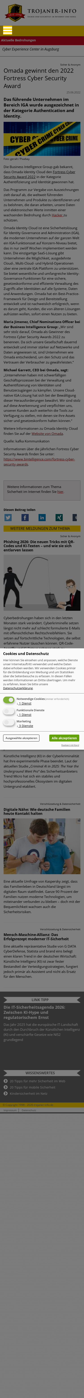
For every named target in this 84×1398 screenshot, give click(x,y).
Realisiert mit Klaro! (70, 745)
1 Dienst (24, 703)
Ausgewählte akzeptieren (21, 738)
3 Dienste (25, 726)
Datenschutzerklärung (18, 688)
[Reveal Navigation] (7, 30)
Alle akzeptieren (64, 738)
